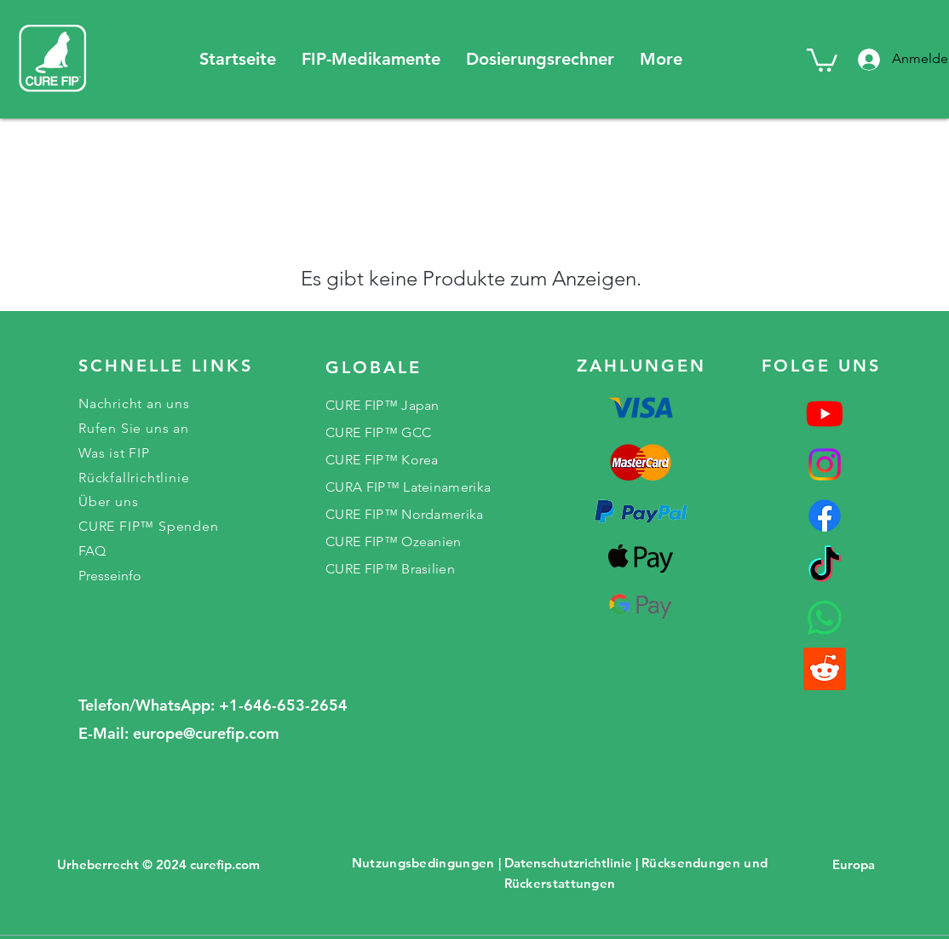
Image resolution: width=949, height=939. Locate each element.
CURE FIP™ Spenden (148, 526)
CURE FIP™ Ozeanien (393, 541)
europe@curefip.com (206, 733)
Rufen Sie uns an (133, 428)
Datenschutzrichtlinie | (571, 863)
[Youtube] (824, 413)
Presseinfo (109, 575)
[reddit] (824, 669)
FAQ (92, 551)
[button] (371, 59)
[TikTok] (824, 566)
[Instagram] (824, 464)
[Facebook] (824, 515)
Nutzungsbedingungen (423, 863)
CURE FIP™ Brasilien (390, 569)
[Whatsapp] (824, 617)
